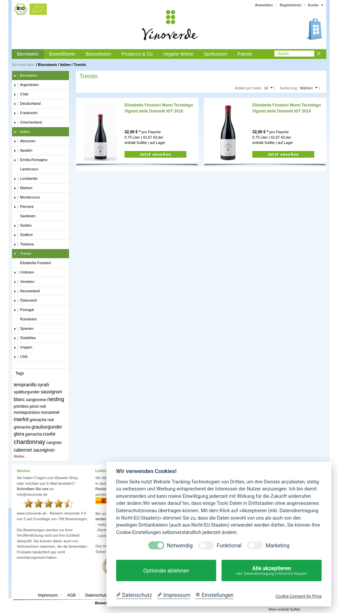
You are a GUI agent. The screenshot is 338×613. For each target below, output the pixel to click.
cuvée (49, 434)
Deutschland (27, 103)
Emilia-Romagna (30, 160)
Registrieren (290, 5)
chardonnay (29, 442)
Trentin (80, 65)
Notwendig (180, 545)
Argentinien (26, 85)
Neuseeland (27, 291)
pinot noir (38, 406)
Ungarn (23, 347)
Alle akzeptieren (272, 570)
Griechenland (28, 122)
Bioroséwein (98, 54)
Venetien (24, 282)
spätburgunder (26, 392)
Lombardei (25, 178)
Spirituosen (215, 54)
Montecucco (27, 197)
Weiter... (20, 456)
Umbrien (24, 272)
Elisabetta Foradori (32, 263)
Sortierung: (289, 88)
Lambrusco (26, 169)
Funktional (229, 545)
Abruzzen (24, 141)
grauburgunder (46, 427)
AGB (71, 595)
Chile (21, 94)
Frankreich (25, 113)
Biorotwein (27, 54)
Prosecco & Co (137, 54)
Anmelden (264, 5)
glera (19, 434)
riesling (55, 399)
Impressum (48, 595)
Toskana (24, 244)
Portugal (24, 310)
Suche (283, 53)
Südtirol (23, 235)
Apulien (23, 150)
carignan (54, 442)
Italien (65, 65)
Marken (23, 188)
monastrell (50, 412)
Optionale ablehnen (166, 570)
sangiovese (36, 399)
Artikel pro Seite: (248, 88)
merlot (21, 419)
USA (21, 357)
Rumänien (25, 319)
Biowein (102, 603)
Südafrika (24, 338)
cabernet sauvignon (34, 450)
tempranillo (25, 384)
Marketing (277, 545)
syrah (43, 384)
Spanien (23, 328)
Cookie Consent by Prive (298, 596)
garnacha (33, 434)
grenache (22, 427)
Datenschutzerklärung (104, 595)
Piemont (23, 207)
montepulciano (27, 412)
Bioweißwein (62, 54)
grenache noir (42, 419)
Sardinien (24, 216)
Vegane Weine (178, 54)
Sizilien (23, 225)
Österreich (25, 300)
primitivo (21, 406)
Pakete (245, 54)
